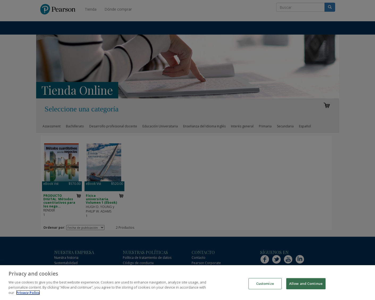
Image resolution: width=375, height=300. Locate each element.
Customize (265, 287)
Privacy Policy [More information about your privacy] (28, 296)
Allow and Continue (306, 287)
